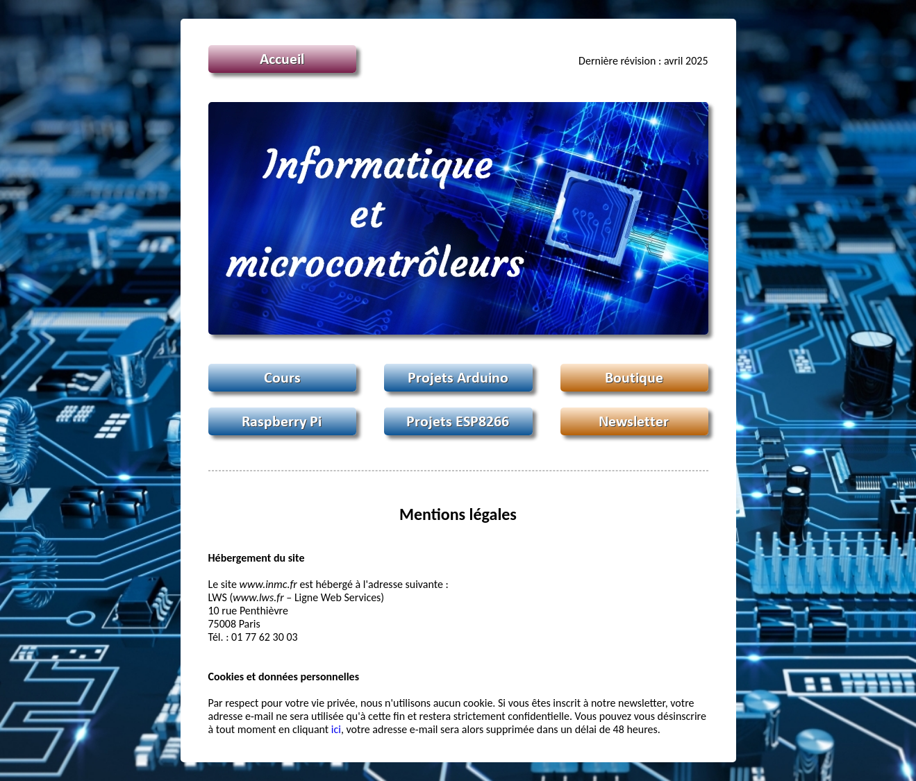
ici (336, 729)
